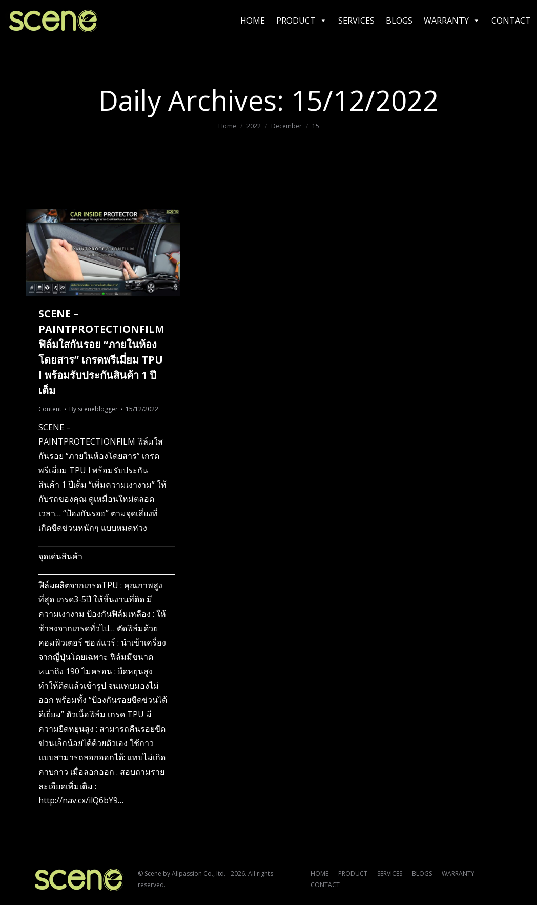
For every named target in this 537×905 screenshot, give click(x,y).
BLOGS (399, 20)
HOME (252, 20)
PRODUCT (301, 20)
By (93, 409)
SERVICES (356, 20)
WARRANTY (452, 20)
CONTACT (511, 20)
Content (49, 409)
